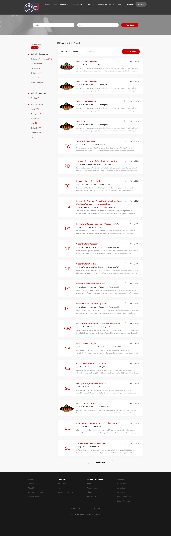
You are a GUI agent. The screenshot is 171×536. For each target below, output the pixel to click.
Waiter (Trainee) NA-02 (86, 61)
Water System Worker (86, 264)
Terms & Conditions (35, 492)
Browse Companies (65, 492)
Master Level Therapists (87, 343)
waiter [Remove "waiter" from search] (34, 48)
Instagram (121, 492)
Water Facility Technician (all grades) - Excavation (98, 323)
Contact (31, 483)
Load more (100, 462)
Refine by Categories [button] (39, 54)
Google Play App (123, 501)
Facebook (120, 479)
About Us (31, 488)
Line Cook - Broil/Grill (86, 403)
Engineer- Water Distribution (89, 181)
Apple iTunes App (124, 496)
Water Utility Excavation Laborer (90, 283)
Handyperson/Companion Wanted (91, 383)
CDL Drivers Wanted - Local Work (91, 363)
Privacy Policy (33, 496)
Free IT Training (93, 496)
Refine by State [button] (36, 104)
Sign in (130, 4)
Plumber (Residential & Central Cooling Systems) (98, 423)
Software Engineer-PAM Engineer (91, 443)
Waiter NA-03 (82, 121)
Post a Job (62, 483)
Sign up (141, 4)
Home (30, 479)
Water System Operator (87, 244)
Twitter (123, 483)
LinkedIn (123, 488)
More (33, 87)
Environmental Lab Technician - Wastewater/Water (98, 224)
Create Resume (93, 488)
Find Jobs (130, 25)
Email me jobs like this (70, 51)
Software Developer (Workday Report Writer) (97, 161)
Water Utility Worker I (86, 141)
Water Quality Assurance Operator (91, 303)
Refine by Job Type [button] (38, 93)
